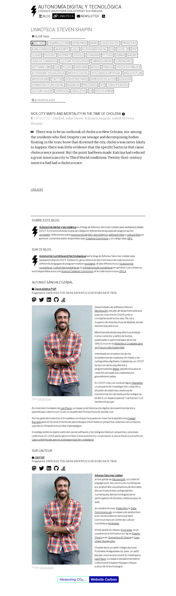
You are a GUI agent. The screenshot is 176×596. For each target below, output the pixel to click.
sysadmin (93, 55)
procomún (90, 85)
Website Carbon (104, 579)
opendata (62, 91)
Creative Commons (97, 238)
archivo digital (78, 73)
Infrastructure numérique (98, 267)
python (107, 55)
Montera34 (101, 310)
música (95, 67)
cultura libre (133, 234)
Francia (108, 67)
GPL (129, 238)
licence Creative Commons (77, 271)
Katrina (91, 118)
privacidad (129, 43)
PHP (134, 49)
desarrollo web (58, 43)
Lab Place (66, 408)
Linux (75, 49)
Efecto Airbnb (104, 91)
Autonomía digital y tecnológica (79, 7)
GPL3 (122, 271)
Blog (44, 16)
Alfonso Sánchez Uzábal (109, 475)
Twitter (57, 79)
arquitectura (133, 73)
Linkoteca (63, 16)
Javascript (62, 49)
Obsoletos (79, 91)
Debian (120, 55)
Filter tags (40, 36)
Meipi (116, 368)
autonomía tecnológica (48, 73)
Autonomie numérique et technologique (62, 256)
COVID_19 (123, 49)
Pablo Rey (122, 508)
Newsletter (88, 16)
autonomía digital (94, 49)
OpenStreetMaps (76, 79)
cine (57, 67)
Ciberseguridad (102, 61)
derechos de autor (103, 79)
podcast (50, 55)
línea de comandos (44, 61)
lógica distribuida (128, 67)
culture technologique (66, 267)
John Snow (74, 118)
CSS (112, 49)
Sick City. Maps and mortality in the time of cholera (76, 114)
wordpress (79, 43)
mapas (94, 43)
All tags (38, 43)
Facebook (73, 85)
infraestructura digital (48, 85)
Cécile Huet (44, 399)
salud (116, 118)
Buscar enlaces (43, 100)
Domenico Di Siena (119, 537)
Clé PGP (40, 457)
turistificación (117, 85)
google (78, 55)
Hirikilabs (113, 523)
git (102, 85)
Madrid (132, 55)
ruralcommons (42, 49)
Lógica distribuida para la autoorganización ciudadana (63, 439)
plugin (67, 67)
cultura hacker (42, 91)
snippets (45, 234)
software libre (41, 67)
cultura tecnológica (74, 61)
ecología (125, 79)
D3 (90, 91)
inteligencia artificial (106, 73)
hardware (81, 67)
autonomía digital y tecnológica (89, 234)
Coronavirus (123, 61)
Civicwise (126, 529)
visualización (110, 43)
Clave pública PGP (45, 289)
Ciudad (36, 55)
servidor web (40, 79)
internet (64, 55)
